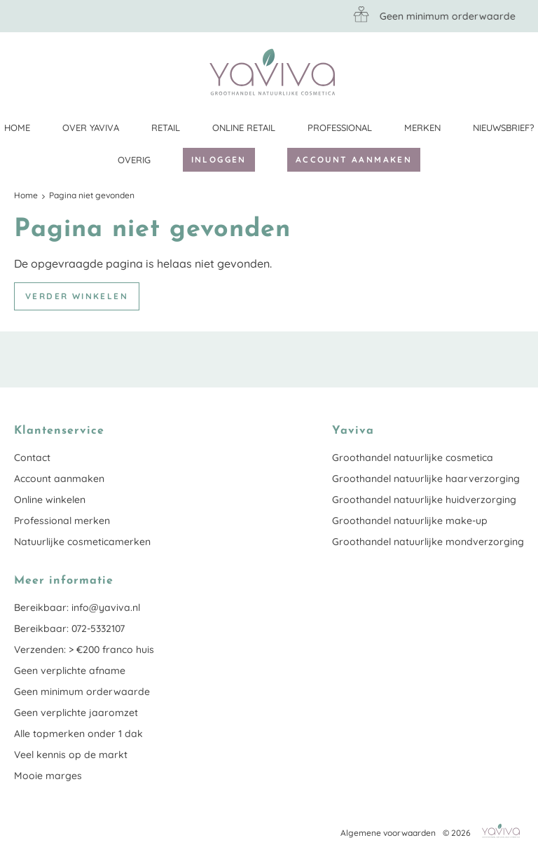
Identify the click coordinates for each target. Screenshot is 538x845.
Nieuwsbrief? (503, 127)
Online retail (243, 127)
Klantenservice (513, 71)
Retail (165, 127)
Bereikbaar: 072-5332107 (69, 628)
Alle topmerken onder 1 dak (78, 733)
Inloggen (219, 159)
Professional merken (62, 520)
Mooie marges (48, 775)
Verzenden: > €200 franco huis (84, 649)
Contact (32, 457)
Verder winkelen (76, 296)
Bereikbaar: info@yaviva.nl (77, 607)
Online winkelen (49, 499)
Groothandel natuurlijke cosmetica (412, 457)
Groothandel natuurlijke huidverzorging (424, 499)
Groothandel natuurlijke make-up (410, 520)
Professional (340, 127)
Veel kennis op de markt (70, 754)
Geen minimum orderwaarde (82, 691)
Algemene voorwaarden (388, 832)
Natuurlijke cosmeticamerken (82, 541)
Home (17, 127)
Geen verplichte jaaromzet (76, 712)
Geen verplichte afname (69, 670)
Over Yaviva (90, 127)
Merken (422, 127)
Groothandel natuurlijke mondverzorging (428, 541)
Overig (134, 159)
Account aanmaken (354, 159)
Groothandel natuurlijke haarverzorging (426, 478)
